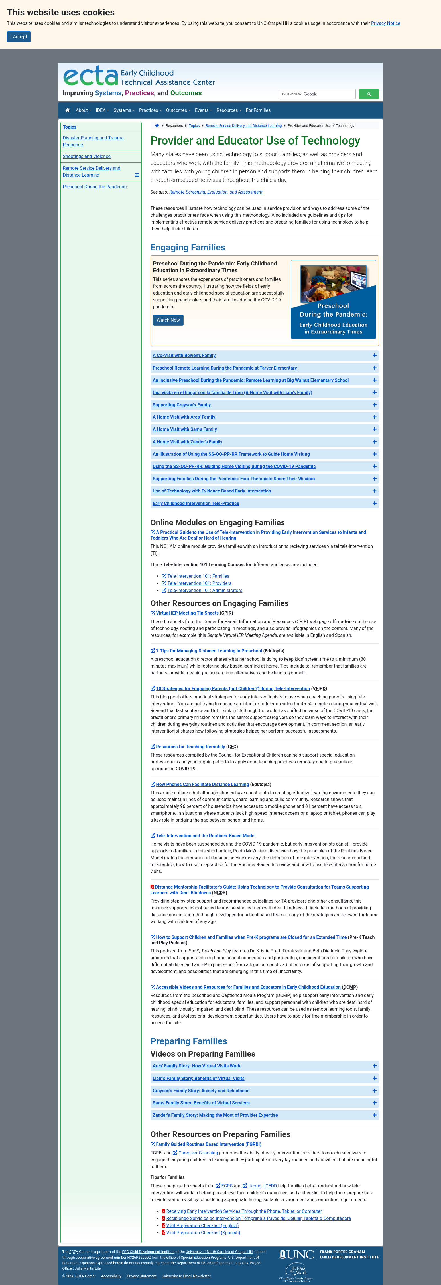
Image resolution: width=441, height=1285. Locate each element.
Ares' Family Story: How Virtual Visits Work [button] (197, 1066)
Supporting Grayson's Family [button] (182, 405)
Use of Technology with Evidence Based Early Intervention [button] (212, 491)
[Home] (157, 125)
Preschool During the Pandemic (95, 186)
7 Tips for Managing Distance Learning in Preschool (209, 651)
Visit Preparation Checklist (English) (202, 1225)
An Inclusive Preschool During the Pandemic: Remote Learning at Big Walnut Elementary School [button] (251, 380)
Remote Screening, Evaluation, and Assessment (216, 192)
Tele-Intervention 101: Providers (200, 583)
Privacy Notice (385, 23)
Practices (148, 110)
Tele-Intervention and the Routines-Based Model (206, 835)
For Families (258, 110)
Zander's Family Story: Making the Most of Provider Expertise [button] (215, 1115)
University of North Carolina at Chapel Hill (219, 1252)
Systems (122, 110)
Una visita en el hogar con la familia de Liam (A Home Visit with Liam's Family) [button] (232, 392)
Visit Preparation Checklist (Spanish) (203, 1232)
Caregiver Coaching (198, 1153)
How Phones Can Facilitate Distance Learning (202, 784)
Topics (194, 125)
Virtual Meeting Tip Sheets (187, 613)
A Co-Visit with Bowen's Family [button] (184, 355)
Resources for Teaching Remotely (190, 746)
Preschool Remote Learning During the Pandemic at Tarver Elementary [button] (225, 368)
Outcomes (176, 110)
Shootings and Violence (87, 156)
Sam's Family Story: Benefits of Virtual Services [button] (201, 1103)
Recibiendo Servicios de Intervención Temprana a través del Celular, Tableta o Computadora (258, 1218)
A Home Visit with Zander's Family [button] (188, 442)
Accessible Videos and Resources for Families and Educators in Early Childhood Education (248, 987)
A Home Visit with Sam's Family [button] (185, 429)
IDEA (100, 110)
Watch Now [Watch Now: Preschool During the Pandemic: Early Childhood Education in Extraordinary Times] (168, 320)
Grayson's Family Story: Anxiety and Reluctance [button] (201, 1090)
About (82, 110)
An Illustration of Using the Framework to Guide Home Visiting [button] (231, 454)
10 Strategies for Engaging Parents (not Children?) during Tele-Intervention (233, 688)
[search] (317, 94)
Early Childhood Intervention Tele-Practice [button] (196, 503)
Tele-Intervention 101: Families (198, 576)
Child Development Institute (148, 1252)
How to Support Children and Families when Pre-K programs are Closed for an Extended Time (251, 937)
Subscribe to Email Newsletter (186, 1276)
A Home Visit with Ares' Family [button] (184, 417)
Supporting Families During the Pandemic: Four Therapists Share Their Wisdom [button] (234, 478)
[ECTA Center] (68, 110)
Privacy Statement (142, 1276)
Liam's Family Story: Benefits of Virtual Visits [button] (199, 1078)
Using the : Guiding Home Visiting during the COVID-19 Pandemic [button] (234, 466)
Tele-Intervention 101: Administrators (205, 590)
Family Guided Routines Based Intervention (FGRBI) (208, 1144)
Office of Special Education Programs (196, 1257)
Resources (227, 110)
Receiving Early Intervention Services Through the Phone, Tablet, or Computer (244, 1211)
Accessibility (111, 1276)
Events (201, 110)
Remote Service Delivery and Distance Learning (244, 125)
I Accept (19, 36)
